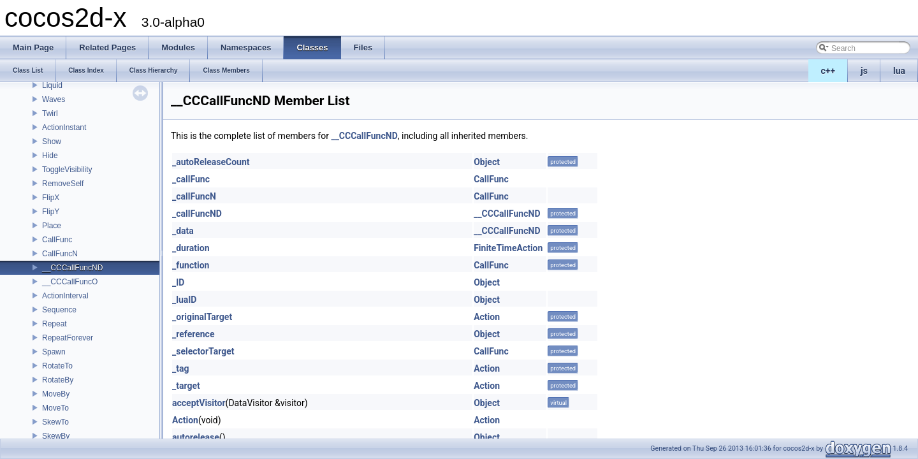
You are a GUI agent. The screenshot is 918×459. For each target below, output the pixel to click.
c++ (828, 71)
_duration (191, 248)
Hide (50, 155)
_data (183, 231)
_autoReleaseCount (211, 162)
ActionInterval (65, 295)
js (864, 71)
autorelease (195, 437)
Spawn (54, 351)
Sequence (59, 309)
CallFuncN (60, 253)
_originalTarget (202, 317)
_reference (193, 334)
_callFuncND (197, 213)
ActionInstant (64, 127)
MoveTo (55, 408)
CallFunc (57, 239)
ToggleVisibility (67, 169)
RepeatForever (67, 337)
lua (899, 71)
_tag (180, 368)
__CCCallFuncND (72, 267)
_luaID (184, 300)
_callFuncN (194, 196)
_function (190, 265)
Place (51, 225)
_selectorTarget (203, 351)
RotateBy (57, 379)
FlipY (50, 211)
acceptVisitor (199, 403)
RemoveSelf (63, 183)
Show (51, 141)
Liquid (52, 85)
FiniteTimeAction (508, 248)
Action (487, 317)
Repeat (54, 323)
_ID (178, 282)
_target (186, 386)
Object (487, 162)
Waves (53, 99)
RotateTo (57, 365)
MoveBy (55, 394)
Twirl (50, 113)
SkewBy (55, 436)
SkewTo (55, 422)
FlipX (50, 197)
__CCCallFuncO (70, 281)
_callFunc (191, 179)
